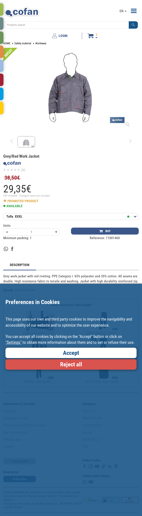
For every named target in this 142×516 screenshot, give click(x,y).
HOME (6, 43)
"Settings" (13, 342)
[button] (133, 25)
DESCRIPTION (19, 265)
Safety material (22, 43)
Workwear (40, 43)
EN (123, 11)
